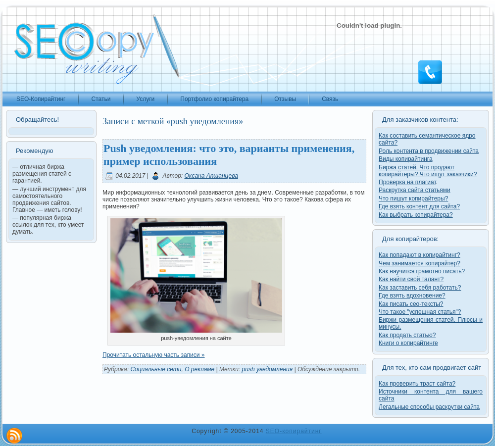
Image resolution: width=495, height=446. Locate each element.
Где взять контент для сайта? (419, 206)
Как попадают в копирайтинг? (419, 254)
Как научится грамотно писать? (422, 271)
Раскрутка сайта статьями (414, 190)
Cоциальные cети (155, 369)
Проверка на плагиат (407, 182)
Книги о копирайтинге (408, 343)
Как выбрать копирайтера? (416, 214)
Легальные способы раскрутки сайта (429, 406)
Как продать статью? (407, 335)
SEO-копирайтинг (294, 431)
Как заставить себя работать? (420, 287)
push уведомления (267, 369)
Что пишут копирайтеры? (413, 198)
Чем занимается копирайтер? (419, 263)
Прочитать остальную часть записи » (153, 354)
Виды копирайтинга (406, 158)
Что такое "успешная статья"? (420, 311)
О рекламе (199, 369)
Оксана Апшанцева (211, 175)
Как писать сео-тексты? (411, 303)
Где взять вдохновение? (412, 295)
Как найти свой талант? (411, 279)
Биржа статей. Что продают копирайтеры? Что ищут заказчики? (428, 171)
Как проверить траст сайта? (417, 383)
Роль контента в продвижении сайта (429, 151)
